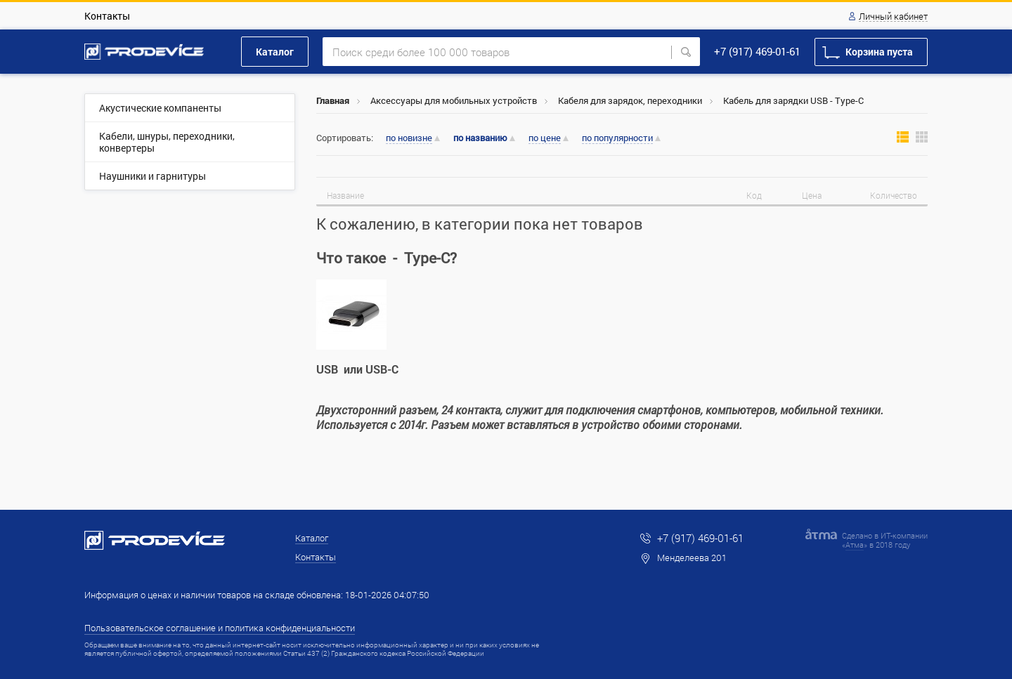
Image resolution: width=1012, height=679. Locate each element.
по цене (544, 138)
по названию (480, 138)
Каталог (275, 51)
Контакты (107, 15)
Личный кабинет (893, 17)
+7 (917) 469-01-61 (757, 51)
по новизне (409, 138)
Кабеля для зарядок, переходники (630, 100)
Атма (854, 544)
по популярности (617, 138)
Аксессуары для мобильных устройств (453, 100)
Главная (332, 100)
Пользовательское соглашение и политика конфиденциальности (219, 627)
